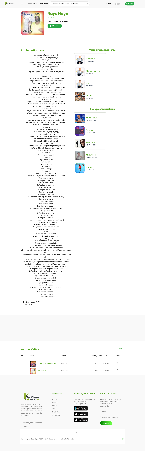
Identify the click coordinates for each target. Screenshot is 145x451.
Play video (55, 26)
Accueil (54, 399)
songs (120, 349)
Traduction (56, 412)
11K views (106, 370)
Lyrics (54, 409)
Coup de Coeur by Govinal (47, 363)
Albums (55, 402)
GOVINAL (51, 18)
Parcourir (32, 4)
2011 (96, 363)
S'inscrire (129, 4)
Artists (54, 406)
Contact (25, 426)
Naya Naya (42, 370)
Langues (108, 4)
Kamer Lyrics (54, 439)
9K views (106, 363)
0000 (96, 370)
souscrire (106, 423)
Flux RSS (56, 415)
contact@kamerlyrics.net (31, 423)
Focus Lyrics (43, 4)
